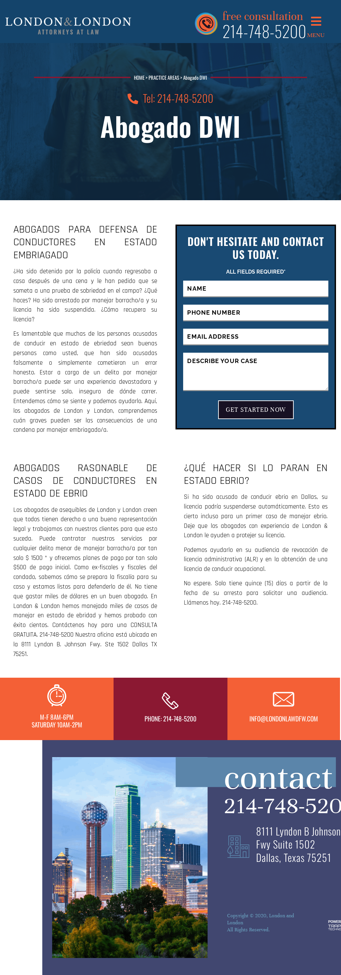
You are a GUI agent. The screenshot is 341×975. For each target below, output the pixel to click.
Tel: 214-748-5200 (170, 98)
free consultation (262, 15)
